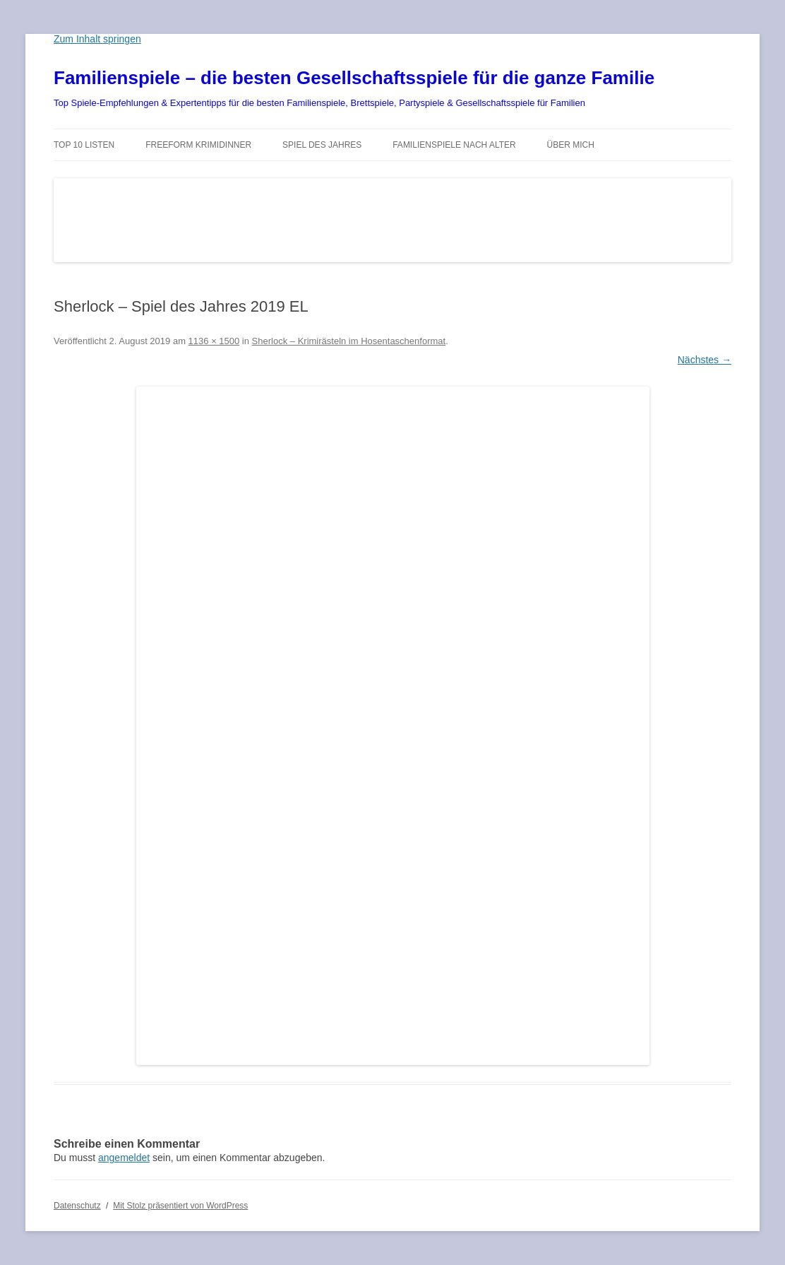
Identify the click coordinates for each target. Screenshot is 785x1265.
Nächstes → (704, 359)
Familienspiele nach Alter (454, 145)
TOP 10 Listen (84, 145)
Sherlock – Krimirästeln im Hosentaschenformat (349, 341)
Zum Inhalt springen (97, 39)
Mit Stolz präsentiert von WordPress (180, 1206)
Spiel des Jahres (321, 145)
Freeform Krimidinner (198, 145)
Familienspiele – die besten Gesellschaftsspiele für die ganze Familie (354, 77)
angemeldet (124, 1157)
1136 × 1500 (214, 341)
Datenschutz (77, 1206)
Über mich (570, 145)
